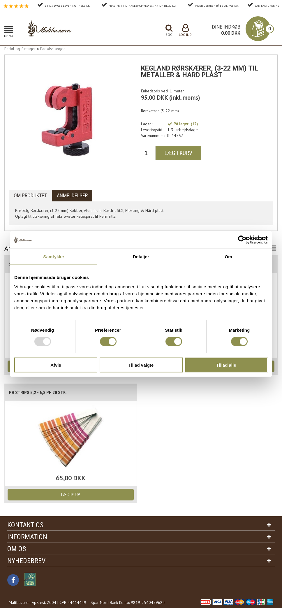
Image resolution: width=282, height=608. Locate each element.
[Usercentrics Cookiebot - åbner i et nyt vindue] (242, 240)
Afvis (55, 364)
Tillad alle (226, 364)
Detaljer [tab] (141, 256)
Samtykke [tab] (53, 256)
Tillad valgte (141, 364)
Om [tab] (228, 256)
